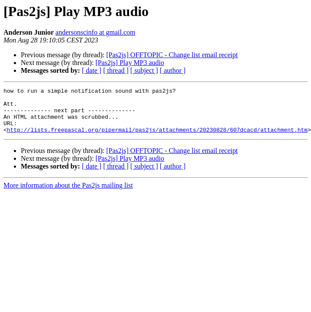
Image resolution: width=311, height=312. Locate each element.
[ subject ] (144, 70)
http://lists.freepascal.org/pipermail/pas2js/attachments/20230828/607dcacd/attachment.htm (157, 139)
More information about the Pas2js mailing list (68, 194)
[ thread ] (116, 70)
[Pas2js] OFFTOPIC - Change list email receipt (172, 54)
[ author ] (173, 70)
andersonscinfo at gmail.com (95, 32)
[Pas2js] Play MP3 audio (129, 62)
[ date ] (91, 70)
